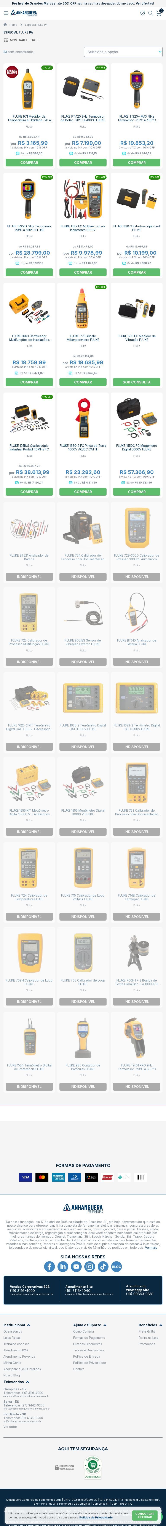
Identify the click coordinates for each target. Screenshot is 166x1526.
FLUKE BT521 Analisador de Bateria (29, 557)
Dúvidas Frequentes (87, 1344)
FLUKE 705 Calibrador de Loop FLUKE (83, 982)
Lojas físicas (12, 1337)
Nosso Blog (11, 1375)
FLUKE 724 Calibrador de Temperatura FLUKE (29, 897)
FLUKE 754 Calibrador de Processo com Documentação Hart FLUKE (82, 559)
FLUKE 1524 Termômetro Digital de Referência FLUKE (29, 1067)
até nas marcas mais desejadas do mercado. (83, 3)
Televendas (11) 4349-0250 (23, 1418)
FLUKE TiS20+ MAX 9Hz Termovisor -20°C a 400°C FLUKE (137, 120)
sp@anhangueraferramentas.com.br (22, 1421)
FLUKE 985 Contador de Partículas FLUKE (83, 1067)
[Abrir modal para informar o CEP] (142, 13)
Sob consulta (137, 382)
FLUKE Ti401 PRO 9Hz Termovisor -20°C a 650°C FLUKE (137, 1068)
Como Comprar (84, 1331)
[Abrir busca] (150, 13)
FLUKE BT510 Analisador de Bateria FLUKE (136, 642)
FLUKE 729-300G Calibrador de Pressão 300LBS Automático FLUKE (136, 559)
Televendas (16, 1382)
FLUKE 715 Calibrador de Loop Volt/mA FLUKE (83, 897)
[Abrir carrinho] (159, 13)
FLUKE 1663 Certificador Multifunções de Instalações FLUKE (29, 339)
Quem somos (12, 1331)
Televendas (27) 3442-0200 (24, 1405)
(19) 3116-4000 (22, 1291)
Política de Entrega (86, 1356)
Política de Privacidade (89, 1363)
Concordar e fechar (144, 1515)
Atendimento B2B (15, 1350)
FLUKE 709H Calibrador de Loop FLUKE (29, 982)
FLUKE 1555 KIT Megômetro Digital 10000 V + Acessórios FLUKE (29, 814)
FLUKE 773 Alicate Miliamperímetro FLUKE (83, 338)
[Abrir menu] (6, 13)
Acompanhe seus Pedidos (22, 1369)
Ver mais (151, 1247)
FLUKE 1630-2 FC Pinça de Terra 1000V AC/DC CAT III (83, 447)
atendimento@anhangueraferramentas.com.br (89, 1294)
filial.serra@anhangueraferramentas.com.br (26, 1408)
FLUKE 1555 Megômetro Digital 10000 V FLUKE (83, 812)
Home (13, 24)
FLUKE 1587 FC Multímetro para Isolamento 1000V (83, 228)
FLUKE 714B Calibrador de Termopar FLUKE (136, 897)
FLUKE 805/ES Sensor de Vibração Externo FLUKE (83, 642)
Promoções (147, 1344)
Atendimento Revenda (19, 1356)
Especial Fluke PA (36, 24)
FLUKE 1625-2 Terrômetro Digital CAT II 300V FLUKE (83, 727)
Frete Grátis (147, 1331)
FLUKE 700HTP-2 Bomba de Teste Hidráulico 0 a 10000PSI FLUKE (136, 984)
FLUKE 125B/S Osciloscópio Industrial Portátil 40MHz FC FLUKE (29, 449)
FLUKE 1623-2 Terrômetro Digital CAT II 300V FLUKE (137, 727)
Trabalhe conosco (16, 1344)
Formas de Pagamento (89, 1337)
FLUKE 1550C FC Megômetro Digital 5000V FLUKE (136, 447)
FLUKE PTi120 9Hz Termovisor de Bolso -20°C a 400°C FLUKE (83, 118)
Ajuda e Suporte (90, 1325)
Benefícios (151, 1325)
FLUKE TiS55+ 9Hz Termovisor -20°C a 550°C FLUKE (29, 228)
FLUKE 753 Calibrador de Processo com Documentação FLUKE (136, 814)
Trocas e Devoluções (88, 1350)
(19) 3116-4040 (77, 1291)
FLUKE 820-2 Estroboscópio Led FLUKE (136, 228)
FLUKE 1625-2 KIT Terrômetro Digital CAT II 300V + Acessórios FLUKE (29, 728)
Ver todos (10, 1427)
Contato (79, 1369)
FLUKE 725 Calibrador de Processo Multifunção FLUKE (29, 642)
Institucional (16, 1325)
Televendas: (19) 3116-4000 (23, 1393)
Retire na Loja (148, 1337)
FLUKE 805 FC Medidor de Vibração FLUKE (137, 338)
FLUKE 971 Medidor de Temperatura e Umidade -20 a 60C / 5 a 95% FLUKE (29, 120)
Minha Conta (12, 1363)
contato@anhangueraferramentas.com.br (31, 1294)
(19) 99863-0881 (139, 1294)
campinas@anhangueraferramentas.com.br (26, 1396)
